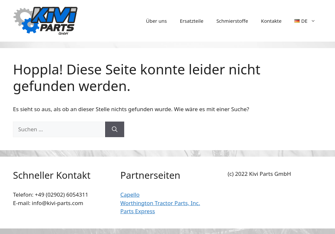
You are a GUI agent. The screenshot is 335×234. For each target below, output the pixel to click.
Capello (129, 194)
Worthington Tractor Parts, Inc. (160, 203)
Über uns (156, 21)
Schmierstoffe (232, 21)
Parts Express (137, 211)
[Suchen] (114, 129)
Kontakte (271, 21)
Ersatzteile (191, 21)
